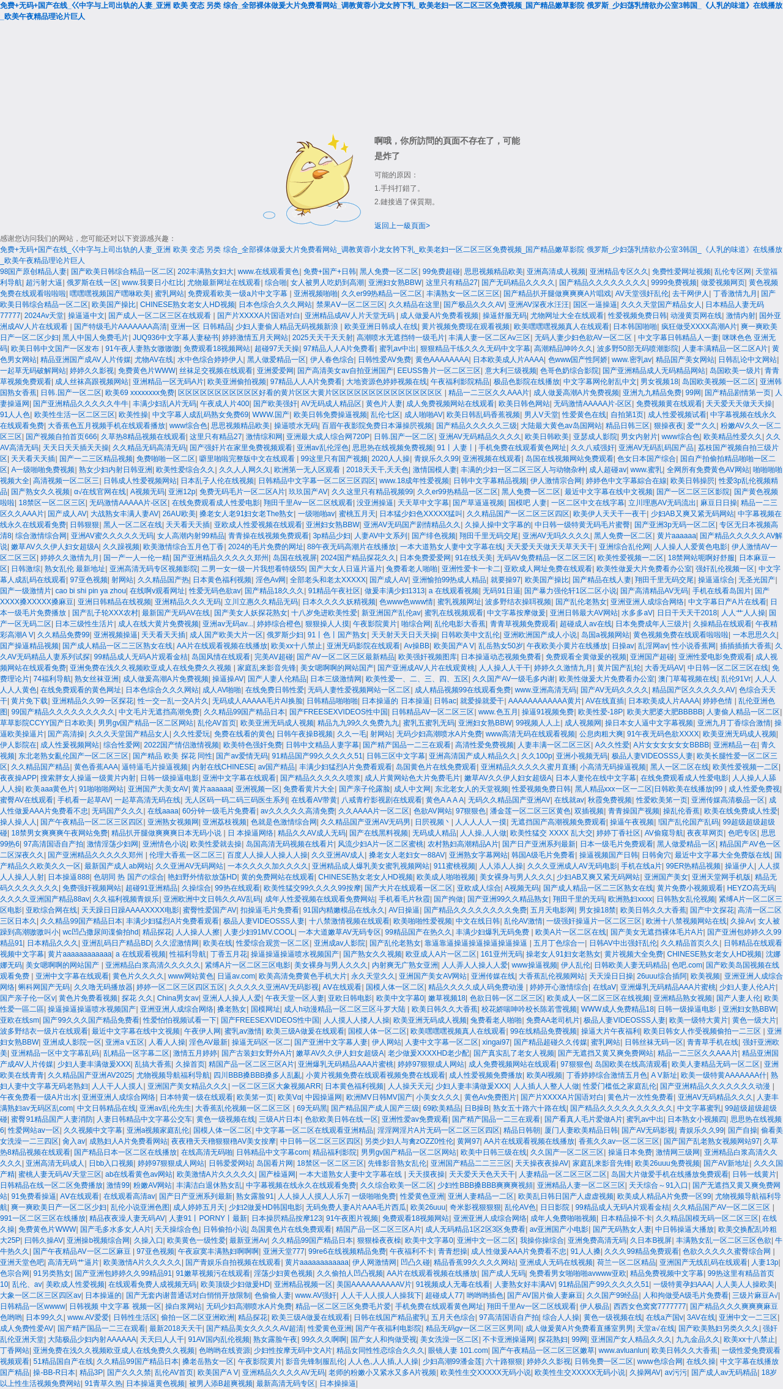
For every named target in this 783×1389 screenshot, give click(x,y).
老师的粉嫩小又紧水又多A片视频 (382, 1372)
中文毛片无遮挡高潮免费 (159, 712)
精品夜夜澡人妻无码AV (127, 1218)
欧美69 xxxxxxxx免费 (139, 392)
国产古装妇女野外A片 (256, 1053)
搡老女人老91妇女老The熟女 (246, 513)
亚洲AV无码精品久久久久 (480, 436)
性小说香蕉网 (694, 646)
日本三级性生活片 (84, 624)
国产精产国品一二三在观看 (407, 745)
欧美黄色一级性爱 (196, 1240)
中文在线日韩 (478, 921)
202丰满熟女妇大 (205, 271)
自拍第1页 (627, 414)
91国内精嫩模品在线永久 (343, 910)
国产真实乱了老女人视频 (513, 1053)
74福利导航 (51, 679)
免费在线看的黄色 (243, 734)
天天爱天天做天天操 (739, 403)
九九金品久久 (698, 1339)
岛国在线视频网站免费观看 (569, 458)
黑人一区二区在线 (132, 524)
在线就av (569, 800)
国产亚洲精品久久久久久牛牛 (80, 403)
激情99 (117, 1185)
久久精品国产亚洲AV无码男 (365, 822)
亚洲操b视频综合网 (98, 1240)
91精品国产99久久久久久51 (317, 756)
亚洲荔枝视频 (224, 822)
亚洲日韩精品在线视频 (114, 602)
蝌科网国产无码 (44, 987)
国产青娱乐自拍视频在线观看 (233, 1262)
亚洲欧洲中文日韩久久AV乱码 (212, 899)
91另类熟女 (51, 1273)
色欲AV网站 (433, 811)
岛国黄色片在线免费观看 (436, 767)
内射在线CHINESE (223, 767)
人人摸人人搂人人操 (357, 1020)
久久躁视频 (121, 547)
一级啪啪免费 (374, 1196)
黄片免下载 (29, 701)
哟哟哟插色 (485, 1295)
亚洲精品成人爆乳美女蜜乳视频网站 (370, 866)
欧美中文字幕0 (400, 998)
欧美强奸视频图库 (427, 657)
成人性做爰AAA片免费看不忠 (518, 1251)
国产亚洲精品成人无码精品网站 (654, 370)
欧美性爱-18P (600, 712)
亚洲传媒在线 (493, 976)
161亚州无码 (501, 954)
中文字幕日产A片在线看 (727, 602)
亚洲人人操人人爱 (231, 998)
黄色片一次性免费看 (640, 1097)
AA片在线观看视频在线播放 (222, 646)
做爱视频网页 (723, 282)
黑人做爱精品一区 (276, 359)
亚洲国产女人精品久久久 (631, 1339)
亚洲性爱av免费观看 (415, 1119)
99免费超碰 (441, 271)
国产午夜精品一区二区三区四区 (91, 822)
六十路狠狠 (504, 1361)
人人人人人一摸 (481, 822)
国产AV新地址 (726, 1163)
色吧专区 (742, 833)
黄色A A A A (445, 800)
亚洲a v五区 (124, 1042)
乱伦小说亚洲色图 (140, 1207)
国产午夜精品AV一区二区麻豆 (82, 1251)
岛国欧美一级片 (735, 370)
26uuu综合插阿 (661, 976)
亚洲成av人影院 (340, 943)
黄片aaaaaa (676, 536)
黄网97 (468, 1141)
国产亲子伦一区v (27, 998)
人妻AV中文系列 (380, 536)
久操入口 (148, 1240)
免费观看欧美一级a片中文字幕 (238, 293)
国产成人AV (67, 513)
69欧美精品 (441, 1108)
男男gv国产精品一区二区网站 (146, 723)
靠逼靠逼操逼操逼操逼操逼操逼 (477, 943)
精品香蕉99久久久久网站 (474, 1262)
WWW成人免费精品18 (617, 1009)
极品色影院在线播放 (527, 381)
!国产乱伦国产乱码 (688, 822)
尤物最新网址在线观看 (224, 282)
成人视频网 (583, 723)
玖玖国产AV (308, 491)
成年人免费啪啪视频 (563, 1218)
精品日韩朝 (521, 1130)
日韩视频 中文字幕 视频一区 (115, 1306)
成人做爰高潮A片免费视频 (576, 392)
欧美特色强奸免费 (252, 745)
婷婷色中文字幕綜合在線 (626, 480)
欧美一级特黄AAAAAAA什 (723, 1075)
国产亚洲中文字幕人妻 (331, 1042)
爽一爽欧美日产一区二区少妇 (58, 1207)
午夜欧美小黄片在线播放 (567, 646)
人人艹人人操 (743, 613)
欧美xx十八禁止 (296, 646)
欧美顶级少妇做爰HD (235, 1284)
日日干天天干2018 (687, 613)
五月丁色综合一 (559, 943)
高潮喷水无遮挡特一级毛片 (401, 337)
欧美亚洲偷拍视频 (236, 381)
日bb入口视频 (111, 1163)
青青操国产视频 (633, 811)
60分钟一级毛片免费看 (219, 811)
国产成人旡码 (503, 1273)
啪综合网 (416, 624)
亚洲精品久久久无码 (188, 602)
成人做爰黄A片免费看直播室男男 (579, 1328)
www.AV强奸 (316, 1295)
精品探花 (157, 932)
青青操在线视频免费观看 (268, 536)
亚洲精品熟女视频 (682, 998)
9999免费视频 (674, 282)
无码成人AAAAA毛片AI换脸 (257, 701)
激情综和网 (264, 436)
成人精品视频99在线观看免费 (463, 690)
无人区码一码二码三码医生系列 (236, 800)
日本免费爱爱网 (425, 558)
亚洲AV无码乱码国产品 (656, 447)
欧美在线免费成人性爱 (740, 811)
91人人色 (15, 414)
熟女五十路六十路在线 (529, 1108)
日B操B (476, 1108)
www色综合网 (660, 1361)
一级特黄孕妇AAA (682, 1284)
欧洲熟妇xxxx (630, 899)
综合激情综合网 (41, 536)
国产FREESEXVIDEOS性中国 (338, 712)
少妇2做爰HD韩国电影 (265, 1207)
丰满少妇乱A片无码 (164, 403)
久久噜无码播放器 (103, 987)
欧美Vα (290, 1097)
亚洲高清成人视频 (556, 271)
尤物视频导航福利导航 (173, 1075)
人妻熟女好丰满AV (524, 1284)
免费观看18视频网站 (217, 348)
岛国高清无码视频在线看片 (290, 844)
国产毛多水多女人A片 (115, 1229)
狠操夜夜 (668, 425)
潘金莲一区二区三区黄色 (530, 811)
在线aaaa (163, 811)
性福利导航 (187, 954)
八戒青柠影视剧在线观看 (381, 800)
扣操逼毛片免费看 (269, 910)
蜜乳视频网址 (459, 602)
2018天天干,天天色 (377, 469)
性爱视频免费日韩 (637, 315)
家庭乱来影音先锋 (266, 668)
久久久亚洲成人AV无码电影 (572, 866)
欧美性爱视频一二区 (631, 558)
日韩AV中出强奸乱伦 (623, 943)
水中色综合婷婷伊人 (210, 359)
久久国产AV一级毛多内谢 (513, 679)
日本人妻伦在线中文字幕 (595, 778)
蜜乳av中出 (398, 348)
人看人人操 (167, 1042)
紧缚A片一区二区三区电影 (248, 965)
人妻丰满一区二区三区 (554, 745)
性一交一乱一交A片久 (173, 701)
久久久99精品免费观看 (641, 1251)
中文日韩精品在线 (106, 1108)
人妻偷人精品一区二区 (743, 712)
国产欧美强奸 (275, 403)
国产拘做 (448, 899)
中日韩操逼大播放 (684, 1229)
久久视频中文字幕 (93, 1130)
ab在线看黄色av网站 (139, 1174)
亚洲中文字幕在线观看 (239, 778)
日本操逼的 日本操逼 (395, 701)
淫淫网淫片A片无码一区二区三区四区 (438, 1130)
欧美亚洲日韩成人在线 (381, 326)
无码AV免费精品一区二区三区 (545, 558)
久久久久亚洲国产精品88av (44, 899)
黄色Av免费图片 (490, 1097)
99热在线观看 (237, 888)
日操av (623, 646)
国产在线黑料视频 (378, 833)
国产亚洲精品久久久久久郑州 (221, 558)
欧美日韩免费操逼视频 (330, 414)
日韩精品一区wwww (32, 1306)
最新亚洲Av (248, 1240)
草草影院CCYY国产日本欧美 (47, 723)
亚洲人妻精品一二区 (481, 1196)
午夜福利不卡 (412, 1251)
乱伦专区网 (732, 271)
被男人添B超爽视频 (221, 1383)
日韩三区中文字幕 (395, 756)
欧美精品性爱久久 (732, 436)
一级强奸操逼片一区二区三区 (594, 921)
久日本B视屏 (651, 1240)
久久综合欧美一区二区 (397, 1185)
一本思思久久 (755, 635)
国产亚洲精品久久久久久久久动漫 (716, 1086)
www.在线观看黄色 (269, 271)
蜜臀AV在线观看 (26, 800)
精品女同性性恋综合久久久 (380, 1350)
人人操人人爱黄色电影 (690, 547)
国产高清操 (66, 734)
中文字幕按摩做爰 (516, 613)
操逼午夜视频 (632, 822)
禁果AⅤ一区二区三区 (350, 304)
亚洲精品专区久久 (619, 271)
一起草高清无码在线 (147, 800)
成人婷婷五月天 (199, 1207)
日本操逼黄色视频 (155, 1383)
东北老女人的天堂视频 (471, 789)
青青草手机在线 (712, 1042)
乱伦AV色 (520, 1207)
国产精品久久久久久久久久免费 (475, 910)
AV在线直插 (604, 701)
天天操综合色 (177, 1229)
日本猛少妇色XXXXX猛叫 (420, 513)
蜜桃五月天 (357, 513)
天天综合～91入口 (658, 1185)
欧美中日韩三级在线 (494, 1152)
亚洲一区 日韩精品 (201, 326)
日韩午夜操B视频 (304, 734)
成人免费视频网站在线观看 (450, 403)
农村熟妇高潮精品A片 (463, 844)
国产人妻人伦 (738, 998)
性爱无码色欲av (215, 591)
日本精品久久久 (52, 943)
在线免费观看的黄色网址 (80, 690)
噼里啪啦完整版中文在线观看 (248, 458)
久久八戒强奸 (593, 447)
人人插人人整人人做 (546, 1086)
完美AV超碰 (273, 657)
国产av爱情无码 (242, 756)
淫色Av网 (271, 580)
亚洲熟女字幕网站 (478, 855)
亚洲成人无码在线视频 (556, 1262)
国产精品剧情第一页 (738, 392)
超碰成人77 (443, 1295)
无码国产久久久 (117, 811)
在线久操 (701, 1361)
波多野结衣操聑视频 (518, 602)
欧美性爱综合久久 (185, 469)
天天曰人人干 (162, 1339)
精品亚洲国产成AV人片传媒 (85, 359)
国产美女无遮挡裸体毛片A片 (656, 932)
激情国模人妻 (435, 469)
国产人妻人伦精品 (277, 679)
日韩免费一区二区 (603, 1361)
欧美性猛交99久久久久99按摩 (312, 888)
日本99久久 (44, 1317)
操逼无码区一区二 (261, 1042)
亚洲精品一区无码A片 (168, 381)
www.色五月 (498, 712)
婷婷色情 (718, 701)
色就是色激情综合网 (284, 822)
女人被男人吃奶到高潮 (327, 282)
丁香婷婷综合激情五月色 (606, 1075)
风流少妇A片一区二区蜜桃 (380, 844)
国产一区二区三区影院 (693, 491)
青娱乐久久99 (436, 458)
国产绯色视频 (434, 536)
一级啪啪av (316, 513)
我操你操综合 (542, 1240)
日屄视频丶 (433, 822)
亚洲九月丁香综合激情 (734, 723)
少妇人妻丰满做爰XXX (94, 1064)
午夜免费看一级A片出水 (39, 1097)
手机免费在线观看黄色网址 (522, 447)
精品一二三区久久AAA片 (488, 392)
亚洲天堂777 (284, 1251)
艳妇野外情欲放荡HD (202, 877)
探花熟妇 (553, 1339)
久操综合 (196, 888)
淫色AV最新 (208, 1042)
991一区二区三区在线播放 (43, 1218)
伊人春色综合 (332, 359)
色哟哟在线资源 (224, 1350)
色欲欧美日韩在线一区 (341, 1119)
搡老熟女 (232, 1009)
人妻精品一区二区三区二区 (563, 1174)
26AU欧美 (179, 513)
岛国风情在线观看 (220, 657)
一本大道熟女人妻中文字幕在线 (451, 547)
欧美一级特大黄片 (698, 1020)
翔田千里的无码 (578, 899)
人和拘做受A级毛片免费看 (686, 1295)
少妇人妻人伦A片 (747, 987)
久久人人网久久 (244, 469)
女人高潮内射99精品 (190, 536)
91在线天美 (473, 558)
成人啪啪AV (423, 414)
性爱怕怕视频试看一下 (180, 1020)
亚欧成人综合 (479, 888)
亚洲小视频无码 (581, 756)
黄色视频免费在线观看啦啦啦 (681, 635)
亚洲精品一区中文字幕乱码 (55, 1053)
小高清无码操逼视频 (613, 767)
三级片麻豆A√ (755, 1295)
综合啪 (276, 282)
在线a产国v (664, 1317)
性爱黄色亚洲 (422, 1196)
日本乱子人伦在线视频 (217, 480)
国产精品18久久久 (274, 591)
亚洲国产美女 (666, 877)
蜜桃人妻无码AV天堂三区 (59, 1174)
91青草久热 (103, 1383)
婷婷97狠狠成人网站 (431, 1064)
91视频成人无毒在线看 (453, 1284)
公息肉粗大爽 (601, 734)
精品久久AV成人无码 (312, 833)
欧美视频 (705, 976)
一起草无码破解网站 (33, 370)
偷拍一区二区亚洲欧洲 (197, 1317)
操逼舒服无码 (505, 315)
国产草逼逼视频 (478, 502)
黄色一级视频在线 (225, 1119)
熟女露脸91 (254, 1196)
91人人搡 (586, 1251)
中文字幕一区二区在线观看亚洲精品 (314, 1130)
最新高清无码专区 (285, 1383)
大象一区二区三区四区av (40, 1295)
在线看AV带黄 (314, 800)
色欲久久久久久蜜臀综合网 (728, 1251)
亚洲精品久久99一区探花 (92, 701)
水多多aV (637, 613)
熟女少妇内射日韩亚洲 (115, 469)
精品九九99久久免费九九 (358, 723)
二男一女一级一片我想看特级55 (253, 569)
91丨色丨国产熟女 (337, 635)
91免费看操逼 (33, 1196)
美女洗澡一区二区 (449, 1339)
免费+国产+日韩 (329, 271)
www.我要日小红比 (153, 282)
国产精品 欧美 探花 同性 (172, 756)
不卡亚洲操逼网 (508, 1339)
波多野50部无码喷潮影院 (637, 348)
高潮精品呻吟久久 (563, 348)
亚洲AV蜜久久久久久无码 (112, 536)
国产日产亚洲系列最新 (539, 844)
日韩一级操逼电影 (169, 778)
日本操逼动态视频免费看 (501, 657)
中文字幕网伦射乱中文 (600, 381)
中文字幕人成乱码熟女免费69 (200, 414)
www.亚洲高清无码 (546, 690)
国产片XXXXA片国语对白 (258, 315)
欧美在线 (217, 943)
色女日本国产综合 (646, 458)
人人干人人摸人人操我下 (381, 1295)
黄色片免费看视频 (88, 998)
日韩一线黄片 (754, 1174)
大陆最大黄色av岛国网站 (561, 425)
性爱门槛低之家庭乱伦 (619, 1086)
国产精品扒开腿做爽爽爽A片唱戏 (557, 293)
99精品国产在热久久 (418, 932)
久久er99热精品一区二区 (381, 293)
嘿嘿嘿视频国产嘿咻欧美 (110, 293)
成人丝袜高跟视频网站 (91, 381)
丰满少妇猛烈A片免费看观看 (345, 767)
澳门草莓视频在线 (687, 679)
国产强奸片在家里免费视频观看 (241, 447)
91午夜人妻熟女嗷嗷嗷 (142, 348)
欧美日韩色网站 (524, 403)
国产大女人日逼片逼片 (345, 569)
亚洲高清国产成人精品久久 (473, 756)
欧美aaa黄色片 (50, 789)
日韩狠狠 (84, 524)
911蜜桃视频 (454, 866)
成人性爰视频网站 (69, 745)
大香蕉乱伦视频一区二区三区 (243, 1108)
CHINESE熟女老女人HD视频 (187, 304)
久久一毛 (351, 734)
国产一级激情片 (25, 591)
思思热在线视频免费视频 (392, 447)
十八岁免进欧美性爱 (324, 613)
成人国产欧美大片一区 (226, 635)
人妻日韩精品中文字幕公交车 (144, 1119)
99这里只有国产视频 (334, 458)
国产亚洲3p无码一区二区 (675, 524)
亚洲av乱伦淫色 (323, 447)
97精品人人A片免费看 (339, 348)
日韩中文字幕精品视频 (490, 480)
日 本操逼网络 (250, 833)
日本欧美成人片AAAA (508, 359)
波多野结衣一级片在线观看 (44, 1031)
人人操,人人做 (483, 833)
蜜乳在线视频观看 (454, 613)
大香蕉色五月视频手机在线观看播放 (106, 425)
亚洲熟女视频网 (173, 822)
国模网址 (265, 1009)
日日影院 (555, 1207)
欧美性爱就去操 (216, 844)
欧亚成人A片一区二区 (441, 954)
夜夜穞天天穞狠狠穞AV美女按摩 (223, 1141)
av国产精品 (276, 767)
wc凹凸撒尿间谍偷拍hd (100, 932)
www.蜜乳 (647, 469)
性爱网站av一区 (34, 1130)
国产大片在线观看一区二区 (409, 888)
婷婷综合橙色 (279, 624)
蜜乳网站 (169, 293)
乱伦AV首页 (217, 723)
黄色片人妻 (384, 403)
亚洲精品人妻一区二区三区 (581, 1185)
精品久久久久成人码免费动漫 (476, 987)
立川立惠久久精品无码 (261, 602)
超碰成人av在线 (586, 624)
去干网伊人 (690, 293)
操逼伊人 (739, 866)
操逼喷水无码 (296, 425)
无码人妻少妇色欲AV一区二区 (584, 337)
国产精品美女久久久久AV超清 (254, 1328)
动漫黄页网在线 (696, 315)
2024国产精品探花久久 (358, 558)
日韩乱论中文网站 (747, 359)
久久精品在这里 (414, 304)
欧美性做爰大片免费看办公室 (644, 569)
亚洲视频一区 (258, 789)
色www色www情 (406, 602)
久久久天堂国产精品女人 (661, 304)
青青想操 (452, 1251)
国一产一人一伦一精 (136, 558)
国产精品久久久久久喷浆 (320, 778)
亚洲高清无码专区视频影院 (153, 569)
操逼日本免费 (630, 1152)
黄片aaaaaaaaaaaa (79, 954)
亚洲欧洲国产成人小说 (540, 635)
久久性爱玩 (191, 734)
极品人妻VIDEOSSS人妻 (652, 756)
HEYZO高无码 (750, 888)
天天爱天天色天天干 (482, 1174)
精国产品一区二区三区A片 (251, 1064)
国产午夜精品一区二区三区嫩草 (543, 1350)
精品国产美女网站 (685, 359)
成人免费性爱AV (26, 1328)
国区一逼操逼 (595, 304)
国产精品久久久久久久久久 (603, 282)
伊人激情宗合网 (556, 480)
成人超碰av (607, 469)
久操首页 (190, 1064)
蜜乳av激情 (243, 1031)
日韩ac (445, 701)
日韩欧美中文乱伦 (470, 635)
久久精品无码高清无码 (149, 447)
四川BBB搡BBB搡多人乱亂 (257, 1075)
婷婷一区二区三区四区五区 (180, 987)
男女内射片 (639, 436)
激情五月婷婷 (195, 1053)
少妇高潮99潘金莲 (452, 1361)
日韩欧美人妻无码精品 (630, 965)
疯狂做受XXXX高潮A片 (699, 326)
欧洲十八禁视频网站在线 (686, 921)
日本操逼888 (68, 877)
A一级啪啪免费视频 (43, 469)
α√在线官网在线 (100, 491)
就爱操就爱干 (482, 701)
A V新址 (664, 1075)
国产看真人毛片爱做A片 (583, 1119)
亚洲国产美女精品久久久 (187, 1086)
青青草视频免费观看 (523, 624)
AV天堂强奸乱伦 (642, 293)
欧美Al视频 (545, 1075)
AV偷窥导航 (664, 833)
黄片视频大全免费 (633, 954)
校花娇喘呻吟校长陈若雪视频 (529, 1009)
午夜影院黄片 (375, 624)
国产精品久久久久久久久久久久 (621, 1108)
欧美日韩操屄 (692, 480)
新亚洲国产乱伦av (391, 613)
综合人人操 (561, 1317)
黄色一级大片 (754, 1020)
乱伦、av (27, 1284)
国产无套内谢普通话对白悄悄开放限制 (188, 1295)
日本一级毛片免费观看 (616, 844)
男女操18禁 (597, 910)
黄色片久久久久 (138, 976)
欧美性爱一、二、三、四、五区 (417, 679)
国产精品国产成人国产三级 (375, 1108)
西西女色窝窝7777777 (650, 1306)
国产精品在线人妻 (602, 580)
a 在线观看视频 (454, 591)
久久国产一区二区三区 (567, 1152)
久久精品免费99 (63, 635)
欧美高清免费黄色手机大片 (303, 976)
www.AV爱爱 (88, 1317)
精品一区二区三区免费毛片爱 (343, 1306)
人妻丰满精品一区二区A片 (725, 348)
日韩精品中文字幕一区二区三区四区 (317, 480)
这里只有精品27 (452, 282)
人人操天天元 (410, 1086)
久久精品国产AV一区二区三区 (722, 1207)
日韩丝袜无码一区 (654, 1042)
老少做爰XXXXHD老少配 (428, 1053)
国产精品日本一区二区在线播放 (125, 1152)
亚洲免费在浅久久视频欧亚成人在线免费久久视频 (151, 668)
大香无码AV (664, 668)
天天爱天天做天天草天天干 (551, 547)
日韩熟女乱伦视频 (685, 899)
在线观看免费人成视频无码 (152, 1284)
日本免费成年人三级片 (652, 624)
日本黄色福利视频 (222, 580)
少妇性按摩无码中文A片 (293, 1350)
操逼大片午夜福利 (610, 1031)
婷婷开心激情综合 (559, 987)
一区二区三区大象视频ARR (276, 1086)
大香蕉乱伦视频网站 (552, 976)
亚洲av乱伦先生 (165, 1108)
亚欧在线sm (19, 1020)
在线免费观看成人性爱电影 (216, 502)
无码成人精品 (434, 833)
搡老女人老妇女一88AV (407, 855)
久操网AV (645, 1372)
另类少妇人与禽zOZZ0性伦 (409, 1141)
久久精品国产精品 (40, 767)
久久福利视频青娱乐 (126, 899)
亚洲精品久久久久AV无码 (283, 1372)
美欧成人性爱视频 (75, 1284)
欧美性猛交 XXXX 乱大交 (551, 833)
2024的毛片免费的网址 (265, 547)
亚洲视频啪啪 (316, 293)
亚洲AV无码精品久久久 (715, 1097)
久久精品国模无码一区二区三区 (707, 1218)
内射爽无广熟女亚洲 (405, 965)
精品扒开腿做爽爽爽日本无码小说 (167, 833)
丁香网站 (14, 1350)
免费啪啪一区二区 (165, 458)
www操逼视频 (534, 965)
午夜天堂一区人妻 (294, 998)
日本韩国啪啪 (635, 326)
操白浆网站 (183, 1306)
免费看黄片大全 (309, 789)
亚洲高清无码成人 (55, 1163)
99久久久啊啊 (324, 1339)
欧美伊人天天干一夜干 (610, 513)
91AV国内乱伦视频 (218, 1339)
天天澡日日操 (611, 976)
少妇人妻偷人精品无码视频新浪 (288, 326)
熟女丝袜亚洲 (97, 679)
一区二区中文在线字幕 (588, 502)
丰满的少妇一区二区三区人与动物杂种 (523, 469)
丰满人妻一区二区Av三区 (489, 337)
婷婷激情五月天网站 (255, 337)
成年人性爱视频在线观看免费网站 (320, 899)
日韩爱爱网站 (231, 1163)
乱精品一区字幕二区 (136, 1053)
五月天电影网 (552, 910)
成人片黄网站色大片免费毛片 (412, 778)
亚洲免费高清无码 (597, 1240)
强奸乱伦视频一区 (725, 569)
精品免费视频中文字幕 (666, 1273)
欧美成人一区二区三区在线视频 (598, 998)
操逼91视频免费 (548, 712)
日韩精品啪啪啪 (332, 701)
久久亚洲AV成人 (338, 855)
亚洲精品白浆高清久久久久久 (153, 965)
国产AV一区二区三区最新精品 (345, 657)
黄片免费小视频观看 (690, 888)
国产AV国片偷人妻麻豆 (544, 1295)
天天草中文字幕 (423, 502)
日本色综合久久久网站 (275, 304)
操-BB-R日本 (54, 1372)
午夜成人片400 (224, 403)
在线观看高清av (129, 1196)
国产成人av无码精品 (724, 1372)
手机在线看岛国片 (721, 591)
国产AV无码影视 (648, 1130)
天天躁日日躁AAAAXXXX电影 (130, 910)
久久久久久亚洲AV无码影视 (274, 987)
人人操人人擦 (198, 932)
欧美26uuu (427, 1207)
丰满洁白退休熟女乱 (209, 1185)
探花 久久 (137, 998)
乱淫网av (653, 646)
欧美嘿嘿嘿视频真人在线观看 (561, 326)
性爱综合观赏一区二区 (273, 943)
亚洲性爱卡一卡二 (471, 569)
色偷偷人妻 (272, 1295)
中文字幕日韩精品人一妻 (678, 337)
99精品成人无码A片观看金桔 (141, 657)
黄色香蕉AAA (96, 767)
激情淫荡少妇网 (112, 844)
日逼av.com (236, 976)
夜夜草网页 (705, 833)
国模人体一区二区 (395, 987)
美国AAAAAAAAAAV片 (374, 1284)
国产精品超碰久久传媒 (550, 1042)
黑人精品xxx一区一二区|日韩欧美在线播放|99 (650, 789)
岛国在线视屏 (295, 558)
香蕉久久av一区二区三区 (619, 1141)
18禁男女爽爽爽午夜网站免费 (59, 833)
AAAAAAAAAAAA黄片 (545, 701)
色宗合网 (14, 1273)
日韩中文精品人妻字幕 (322, 745)
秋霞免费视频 (610, 800)
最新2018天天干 (175, 1328)
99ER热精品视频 (693, 866)
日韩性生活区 (135, 1317)
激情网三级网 (678, 1152)
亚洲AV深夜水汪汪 (538, 304)
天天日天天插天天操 (76, 447)
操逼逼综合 (716, 580)
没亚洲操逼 (375, 502)
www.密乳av (631, 359)
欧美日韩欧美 (547, 436)
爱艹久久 (701, 425)
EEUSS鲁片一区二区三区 (439, 370)
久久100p (536, 756)
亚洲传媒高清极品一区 (728, 800)
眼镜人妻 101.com (458, 1350)
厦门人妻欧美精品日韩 (581, 1130)
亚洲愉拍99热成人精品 (449, 580)
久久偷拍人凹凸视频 (350, 1273)
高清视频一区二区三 (66, 480)
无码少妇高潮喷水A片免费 (439, 734)
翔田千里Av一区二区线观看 (308, 502)
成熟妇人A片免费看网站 (128, 1141)
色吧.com (687, 965)
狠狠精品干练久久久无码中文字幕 (475, 348)
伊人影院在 (18, 745)
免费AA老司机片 (553, 1020)
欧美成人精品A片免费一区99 (664, 1196)
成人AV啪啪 (221, 690)
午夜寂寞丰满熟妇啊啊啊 (218, 1251)
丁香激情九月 (735, 293)
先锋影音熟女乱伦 (397, 1163)
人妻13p (764, 1262)
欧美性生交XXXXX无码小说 (485, 1372)
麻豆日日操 (718, 502)
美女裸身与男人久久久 (516, 877)
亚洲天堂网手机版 (721, 877)
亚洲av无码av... (227, 624)
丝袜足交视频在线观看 (216, 370)
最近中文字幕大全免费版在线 (722, 855)
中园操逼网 (323, 1097)
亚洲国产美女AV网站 (433, 976)
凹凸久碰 (415, 1262)
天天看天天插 (33, 458)
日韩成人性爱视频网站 (140, 480)
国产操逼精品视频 (29, 646)
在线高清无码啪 (206, 1152)
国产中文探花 (712, 910)
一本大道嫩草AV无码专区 (340, 932)
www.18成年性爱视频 (414, 480)
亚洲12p (181, 491)
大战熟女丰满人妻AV (124, 513)
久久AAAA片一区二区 (373, 811)
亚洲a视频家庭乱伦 (158, 1130)
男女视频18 (659, 381)
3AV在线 (701, 1317)
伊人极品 (594, 1306)
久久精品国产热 (163, 580)
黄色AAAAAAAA (442, 359)
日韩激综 (25, 569)
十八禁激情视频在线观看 (349, 921)
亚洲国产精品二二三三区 (471, 1163)
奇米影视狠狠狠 (475, 1207)
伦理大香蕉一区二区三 (186, 855)
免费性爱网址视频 (681, 271)
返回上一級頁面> (402, 225)
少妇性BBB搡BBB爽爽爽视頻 (485, 1185)
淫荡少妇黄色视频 (283, 1273)
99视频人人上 (538, 723)
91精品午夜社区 (334, 591)
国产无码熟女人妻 (622, 1229)
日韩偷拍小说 (225, 1229)
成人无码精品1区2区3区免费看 (475, 1229)
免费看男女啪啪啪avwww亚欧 (577, 1273)
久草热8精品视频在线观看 (143, 436)
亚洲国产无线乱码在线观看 (703, 1262)
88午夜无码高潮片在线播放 (351, 547)
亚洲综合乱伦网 (624, 547)
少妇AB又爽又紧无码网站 (692, 513)
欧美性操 (133, 414)
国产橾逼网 (277, 1174)
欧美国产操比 (114, 304)
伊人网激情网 (374, 1262)
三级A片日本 (279, 1119)
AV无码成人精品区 (331, 403)
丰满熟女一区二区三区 (463, 293)
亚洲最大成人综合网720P (327, 436)
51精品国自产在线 (62, 1361)
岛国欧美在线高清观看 (631, 1064)
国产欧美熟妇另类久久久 (718, 1328)
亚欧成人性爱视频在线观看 (258, 524)
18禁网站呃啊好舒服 (701, 558)
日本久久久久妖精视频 (339, 602)
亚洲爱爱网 (275, 370)
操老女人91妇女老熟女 (563, 954)
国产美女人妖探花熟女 (251, 613)
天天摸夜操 (426, 1174)
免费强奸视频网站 (91, 888)
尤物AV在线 (154, 359)
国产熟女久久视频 (40, 491)
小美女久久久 (438, 1097)
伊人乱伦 (575, 965)
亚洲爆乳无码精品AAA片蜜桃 (668, 987)
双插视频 (589, 811)
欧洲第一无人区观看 (308, 469)
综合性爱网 (121, 745)
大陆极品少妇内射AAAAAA (92, 1339)
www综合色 (188, 425)
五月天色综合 (453, 1317)
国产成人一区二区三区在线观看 (160, 315)
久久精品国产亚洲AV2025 (90, 1075)
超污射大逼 (44, 282)
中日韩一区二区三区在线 (728, 668)
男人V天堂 (541, 414)
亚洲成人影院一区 (72, 1042)
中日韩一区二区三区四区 (320, 1141)
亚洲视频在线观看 (491, 458)
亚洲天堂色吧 (22, 1262)
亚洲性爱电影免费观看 (715, 657)
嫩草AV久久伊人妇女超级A (54, 547)
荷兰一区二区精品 (626, 1262)
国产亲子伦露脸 (364, 789)
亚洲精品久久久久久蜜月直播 (528, 767)
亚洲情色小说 (165, 844)
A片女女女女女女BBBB (671, 745)
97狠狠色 (471, 811)
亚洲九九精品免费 (652, 392)
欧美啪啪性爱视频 (422, 921)
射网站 (122, 580)
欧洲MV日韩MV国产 (379, 1097)
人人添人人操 (501, 866)
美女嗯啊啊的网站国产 (337, 668)
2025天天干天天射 (322, 337)
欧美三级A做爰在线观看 (305, 1031)
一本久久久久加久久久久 (268, 866)
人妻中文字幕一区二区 (441, 1042)
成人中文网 (412, 789)
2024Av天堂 (44, 315)
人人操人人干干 (504, 668)
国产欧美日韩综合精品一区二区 (122, 271)
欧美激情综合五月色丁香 (183, 547)
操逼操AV (227, 679)
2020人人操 (390, 458)
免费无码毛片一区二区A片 (242, 491)
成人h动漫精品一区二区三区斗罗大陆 (345, 1009)
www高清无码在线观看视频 (530, 734)
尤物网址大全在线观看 (567, 315)
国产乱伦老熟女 (581, 602)
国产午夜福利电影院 (388, 1328)
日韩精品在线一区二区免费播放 (51, 1185)
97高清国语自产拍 (53, 844)
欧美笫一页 (255, 1097)
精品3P (91, 1372)
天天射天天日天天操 (404, 635)
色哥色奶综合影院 (569, 370)
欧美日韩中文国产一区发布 (56, 348)
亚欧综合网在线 (51, 910)
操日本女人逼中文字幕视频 (649, 723)
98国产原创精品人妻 (33, 271)
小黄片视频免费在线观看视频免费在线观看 (375, 1075)
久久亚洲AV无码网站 (189, 866)
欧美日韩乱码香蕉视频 (483, 414)
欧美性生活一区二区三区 (74, 414)
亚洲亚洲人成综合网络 (647, 602)
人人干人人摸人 (117, 1086)
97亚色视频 (88, 580)
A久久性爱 (612, 745)
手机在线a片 (641, 866)
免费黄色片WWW (147, 370)
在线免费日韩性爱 (274, 690)
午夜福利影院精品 (460, 381)
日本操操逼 (337, 1383)
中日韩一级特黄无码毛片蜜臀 (582, 524)
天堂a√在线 (655, 1328)
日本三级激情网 (336, 679)
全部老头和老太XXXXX (328, 580)
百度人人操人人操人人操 (267, 855)
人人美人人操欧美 (745, 1284)
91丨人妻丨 (456, 447)
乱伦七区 (385, 414)
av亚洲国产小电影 (559, 1229)
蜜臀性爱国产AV (209, 910)
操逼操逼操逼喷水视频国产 (295, 954)
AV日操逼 (404, 910)
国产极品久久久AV (473, 304)
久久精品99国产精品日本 (244, 712)
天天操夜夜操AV (541, 1163)
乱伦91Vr (736, 679)
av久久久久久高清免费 (298, 811)
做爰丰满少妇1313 (395, 591)
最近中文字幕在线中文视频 (609, 491)
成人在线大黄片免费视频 (158, 624)
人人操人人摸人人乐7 (313, 1196)
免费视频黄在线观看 (669, 403)
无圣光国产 (756, 580)
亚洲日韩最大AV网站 (584, 613)
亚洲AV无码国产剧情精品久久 (412, 524)
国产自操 (742, 1130)
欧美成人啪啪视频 (446, 877)
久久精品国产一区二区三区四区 (518, 513)
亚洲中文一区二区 (486, 1240)
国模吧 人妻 (527, 502)
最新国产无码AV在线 (176, 613)
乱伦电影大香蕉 (460, 624)
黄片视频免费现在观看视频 (465, 326)
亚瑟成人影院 (595, 436)
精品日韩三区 (628, 425)
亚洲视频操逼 (116, 635)
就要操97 (506, 580)
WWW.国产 (271, 414)
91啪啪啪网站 (101, 789)
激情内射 (740, 315)
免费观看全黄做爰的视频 (586, 657)
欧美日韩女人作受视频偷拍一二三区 (703, 1031)
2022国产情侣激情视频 (181, 745)
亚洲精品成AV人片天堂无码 (350, 315)
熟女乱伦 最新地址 (75, 569)
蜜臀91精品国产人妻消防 (51, 1119)
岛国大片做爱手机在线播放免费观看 (670, 1174)
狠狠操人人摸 (327, 624)
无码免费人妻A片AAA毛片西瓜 (356, 1207)
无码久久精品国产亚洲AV (509, 800)
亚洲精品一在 (735, 745)
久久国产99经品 (613, 1295)
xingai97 (496, 1042)
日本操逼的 (103, 1295)
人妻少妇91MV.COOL (259, 932)
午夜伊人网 (202, 1031)
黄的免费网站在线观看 (277, 877)
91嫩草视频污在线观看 (213, 1273)
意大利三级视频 (510, 370)
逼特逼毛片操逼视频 (155, 767)
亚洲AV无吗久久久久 (556, 536)
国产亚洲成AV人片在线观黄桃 (426, 668)
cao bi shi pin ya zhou (90, 591)
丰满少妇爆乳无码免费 (493, 932)
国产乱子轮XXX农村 (105, 613)
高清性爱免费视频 (484, 745)
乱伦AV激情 (523, 921)
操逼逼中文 (86, 315)
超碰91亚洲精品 (151, 888)
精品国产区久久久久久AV (693, 690)
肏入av (73, 1141)
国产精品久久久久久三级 (476, 425)
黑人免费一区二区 (389, 271)
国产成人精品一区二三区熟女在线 (117, 646)
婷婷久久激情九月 (69, 558)
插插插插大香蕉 (745, 646)
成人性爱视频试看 (677, 414)
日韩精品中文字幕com (272, 1152)
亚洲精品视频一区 (303, 1284)
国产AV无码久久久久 (614, 690)
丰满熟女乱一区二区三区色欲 (723, 1240)
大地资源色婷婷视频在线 (386, 381)
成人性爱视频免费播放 (485, 1075)
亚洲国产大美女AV (158, 789)
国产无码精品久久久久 (518, 282)
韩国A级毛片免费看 (543, 855)
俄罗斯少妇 (285, 635)
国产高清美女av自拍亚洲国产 (345, 370)
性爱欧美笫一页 (662, 800)
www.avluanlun (623, 1350)
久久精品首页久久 (690, 943)
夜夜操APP (18, 778)
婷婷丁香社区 (618, 833)
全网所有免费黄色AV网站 (708, 469)
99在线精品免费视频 (543, 1031)
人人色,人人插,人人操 (383, 1361)
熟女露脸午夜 (275, 1339)
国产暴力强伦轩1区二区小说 (570, 591)
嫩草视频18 (447, 998)
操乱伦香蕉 (681, 811)
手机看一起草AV (84, 800)
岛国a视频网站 (605, 635)
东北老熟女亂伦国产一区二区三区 (73, 756)
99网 (693, 392)
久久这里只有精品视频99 (372, 491)
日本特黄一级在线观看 (196, 1097)
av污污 (675, 1372)
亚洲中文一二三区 (748, 1317)
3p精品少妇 (331, 536)
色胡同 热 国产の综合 (129, 877)
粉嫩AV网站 (152, 1185)
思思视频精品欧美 (493, 271)
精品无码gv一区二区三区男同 (474, 1328)
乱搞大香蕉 (153, 1064)
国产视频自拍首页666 (61, 436)
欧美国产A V (454, 646)
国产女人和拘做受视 (384, 1339)
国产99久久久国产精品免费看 (91, 1020)
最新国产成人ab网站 (117, 866)
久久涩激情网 (177, 943)
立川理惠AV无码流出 (662, 502)
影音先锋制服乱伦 (315, 1361)
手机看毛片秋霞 (404, 899)
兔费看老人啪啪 (411, 569)
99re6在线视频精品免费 (347, 1251)
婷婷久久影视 (92, 370)
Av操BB (416, 646)
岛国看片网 (274, 1163)
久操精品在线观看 (722, 624)
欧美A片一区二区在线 (570, 932)
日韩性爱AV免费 (384, 359)
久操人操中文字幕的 (498, 524)
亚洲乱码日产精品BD (116, 943)
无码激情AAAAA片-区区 (593, 403)
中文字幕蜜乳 (699, 1108)
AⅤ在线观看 (342, 987)
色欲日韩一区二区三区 (506, 998)
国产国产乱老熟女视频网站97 (712, 1141)
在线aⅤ (605, 987)
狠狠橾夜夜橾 (379, 1240)
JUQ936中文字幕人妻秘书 (175, 337)
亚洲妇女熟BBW (394, 282)
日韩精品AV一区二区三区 (433, 712)
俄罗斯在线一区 (92, 282)
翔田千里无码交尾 (488, 536)
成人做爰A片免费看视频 (439, 315)
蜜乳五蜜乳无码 (429, 723)
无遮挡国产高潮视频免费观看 (558, 822)
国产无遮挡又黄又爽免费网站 (605, 1053)
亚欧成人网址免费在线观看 (548, 569)
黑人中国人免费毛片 (95, 337)
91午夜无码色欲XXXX (663, 734)
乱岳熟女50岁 (500, 646)
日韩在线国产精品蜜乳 (390, 1317)
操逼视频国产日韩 (608, 855)
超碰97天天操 (276, 348)
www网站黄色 (190, 976)
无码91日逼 (501, 591)
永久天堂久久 (373, 976)
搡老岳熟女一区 (208, 1361)
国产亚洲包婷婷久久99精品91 (123, 1273)
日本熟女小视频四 (696, 1119)
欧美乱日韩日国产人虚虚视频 (566, 1196)
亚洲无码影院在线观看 (363, 646)
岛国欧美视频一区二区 (718, 381)
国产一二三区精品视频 (96, 458)
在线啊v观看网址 (157, 591)
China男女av (178, 998)
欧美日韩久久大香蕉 (653, 910)
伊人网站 (386, 1042)
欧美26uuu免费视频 (667, 1163)
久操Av (742, 921)
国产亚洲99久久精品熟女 (508, 899)
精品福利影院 (335, 1152)
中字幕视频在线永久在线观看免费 (301, 1185)
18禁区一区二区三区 (51, 502)
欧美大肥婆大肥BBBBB (665, 712)
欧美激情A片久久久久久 (216, 1174)
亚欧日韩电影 (350, 998)
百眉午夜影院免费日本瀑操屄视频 (377, 425)
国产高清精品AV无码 (654, 591)
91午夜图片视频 (352, 1218)
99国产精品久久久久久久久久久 (62, 712)
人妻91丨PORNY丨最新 (208, 1218)
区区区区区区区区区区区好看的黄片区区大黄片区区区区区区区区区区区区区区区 (311, 392)
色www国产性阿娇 (578, 359)
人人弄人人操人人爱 (475, 965)
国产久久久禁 (129, 1372)
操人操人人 (18, 822)
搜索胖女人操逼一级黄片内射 (88, 778)
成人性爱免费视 (754, 789)
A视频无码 (147, 491)
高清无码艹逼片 (73, 1262)
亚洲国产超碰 (652, 657)
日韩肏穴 (656, 855)
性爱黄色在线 (584, 414)
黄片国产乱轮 (619, 668)
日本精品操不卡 (626, 1218)
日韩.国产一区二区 (70, 392)
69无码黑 (312, 1108)
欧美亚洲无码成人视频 (277, 723)
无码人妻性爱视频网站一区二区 (359, 690)
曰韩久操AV (43, 1240)
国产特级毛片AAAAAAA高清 (120, 326)
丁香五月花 (228, 954)
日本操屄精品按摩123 (286, 1218)
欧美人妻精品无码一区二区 (716, 1064)
